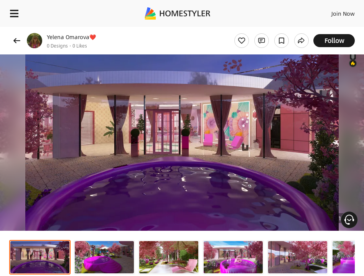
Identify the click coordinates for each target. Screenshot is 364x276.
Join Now (343, 13)
